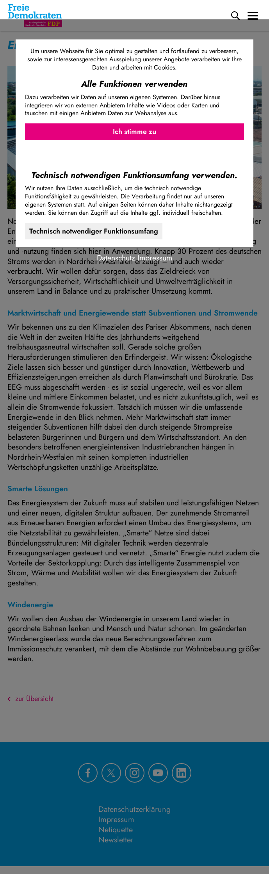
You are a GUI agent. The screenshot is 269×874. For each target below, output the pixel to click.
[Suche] (235, 15)
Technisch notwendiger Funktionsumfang (93, 231)
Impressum (154, 257)
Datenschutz (116, 257)
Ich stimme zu (134, 132)
